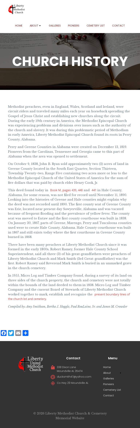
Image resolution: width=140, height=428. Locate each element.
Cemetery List (96, 25)
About (36, 25)
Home (18, 25)
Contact (118, 25)
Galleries (55, 25)
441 (94, 190)
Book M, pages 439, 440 (66, 190)
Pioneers (73, 25)
